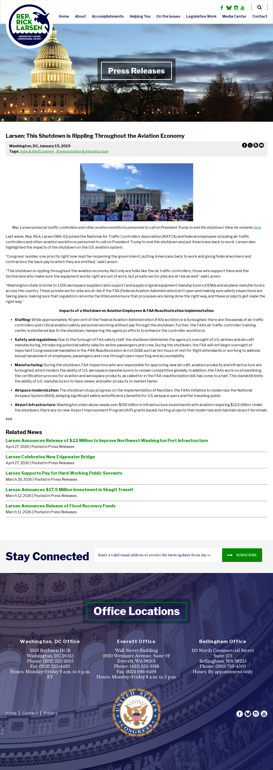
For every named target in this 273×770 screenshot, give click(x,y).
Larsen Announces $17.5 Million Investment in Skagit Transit (69, 489)
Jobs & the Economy (37, 151)
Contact (259, 16)
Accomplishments (108, 16)
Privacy (51, 713)
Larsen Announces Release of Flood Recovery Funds (61, 505)
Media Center (234, 16)
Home (64, 16)
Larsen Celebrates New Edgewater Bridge (50, 456)
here (257, 227)
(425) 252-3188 (144, 666)
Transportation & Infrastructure (82, 151)
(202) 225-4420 (54, 666)
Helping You (140, 16)
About (80, 16)
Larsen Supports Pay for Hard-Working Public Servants (64, 473)
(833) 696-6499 (141, 671)
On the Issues (168, 16)
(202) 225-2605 (58, 661)
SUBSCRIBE (242, 555)
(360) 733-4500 (231, 666)
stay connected (47, 556)
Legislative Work (201, 16)
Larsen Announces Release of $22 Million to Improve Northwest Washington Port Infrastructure (107, 440)
